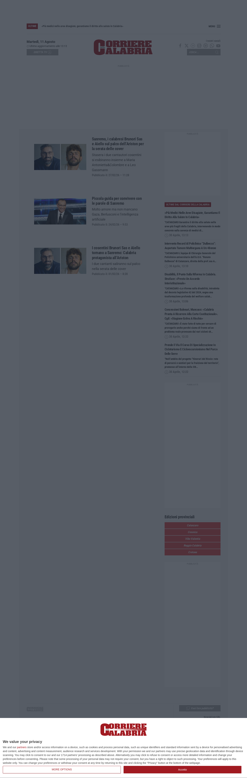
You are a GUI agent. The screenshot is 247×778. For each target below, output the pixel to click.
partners (21, 747)
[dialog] (123, 748)
